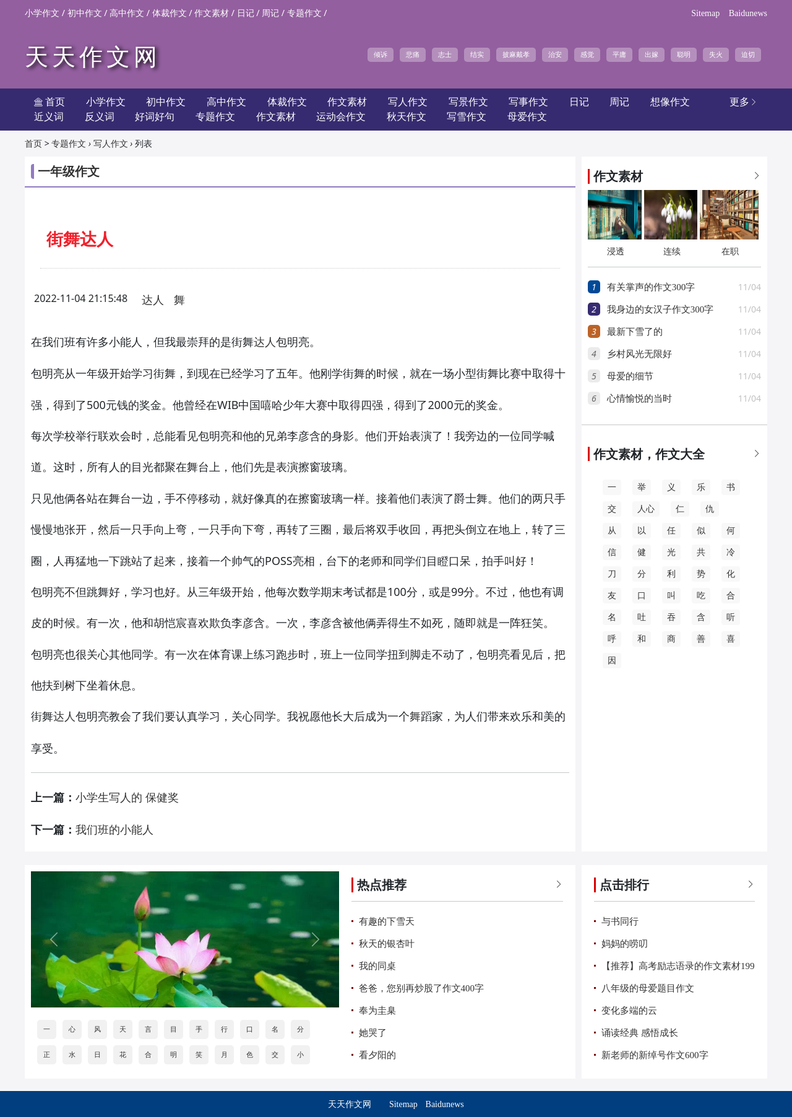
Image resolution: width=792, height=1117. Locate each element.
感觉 (587, 54)
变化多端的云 (629, 1011)
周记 (270, 13)
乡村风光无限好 (639, 354)
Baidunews (748, 13)
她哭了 (373, 1033)
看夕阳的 (377, 1055)
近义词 (49, 116)
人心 (646, 509)
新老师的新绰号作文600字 (654, 1055)
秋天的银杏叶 (387, 944)
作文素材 (211, 13)
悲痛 (413, 54)
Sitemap (705, 13)
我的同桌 (377, 966)
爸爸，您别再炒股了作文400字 (421, 988)
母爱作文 (527, 116)
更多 (744, 102)
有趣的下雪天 (387, 921)
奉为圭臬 (377, 1011)
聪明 (684, 54)
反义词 (99, 116)
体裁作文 (169, 13)
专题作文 (304, 13)
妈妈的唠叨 (624, 944)
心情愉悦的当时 (639, 398)
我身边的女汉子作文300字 (660, 309)
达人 (153, 300)
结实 (477, 54)
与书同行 (620, 921)
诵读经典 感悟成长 (639, 1033)
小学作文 (42, 13)
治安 (555, 54)
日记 (245, 13)
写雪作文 (466, 116)
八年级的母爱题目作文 (647, 988)
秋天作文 (406, 116)
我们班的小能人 (114, 830)
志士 (445, 54)
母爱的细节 (630, 376)
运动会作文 (341, 116)
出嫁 (651, 54)
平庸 (619, 54)
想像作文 (670, 102)
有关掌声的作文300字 (651, 287)
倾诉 (380, 54)
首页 (33, 144)
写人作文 (110, 144)
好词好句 (154, 116)
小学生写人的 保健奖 (127, 797)
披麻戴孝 (516, 54)
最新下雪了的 (635, 332)
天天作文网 (93, 57)
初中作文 (84, 13)
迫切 (748, 54)
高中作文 (127, 13)
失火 (716, 54)
